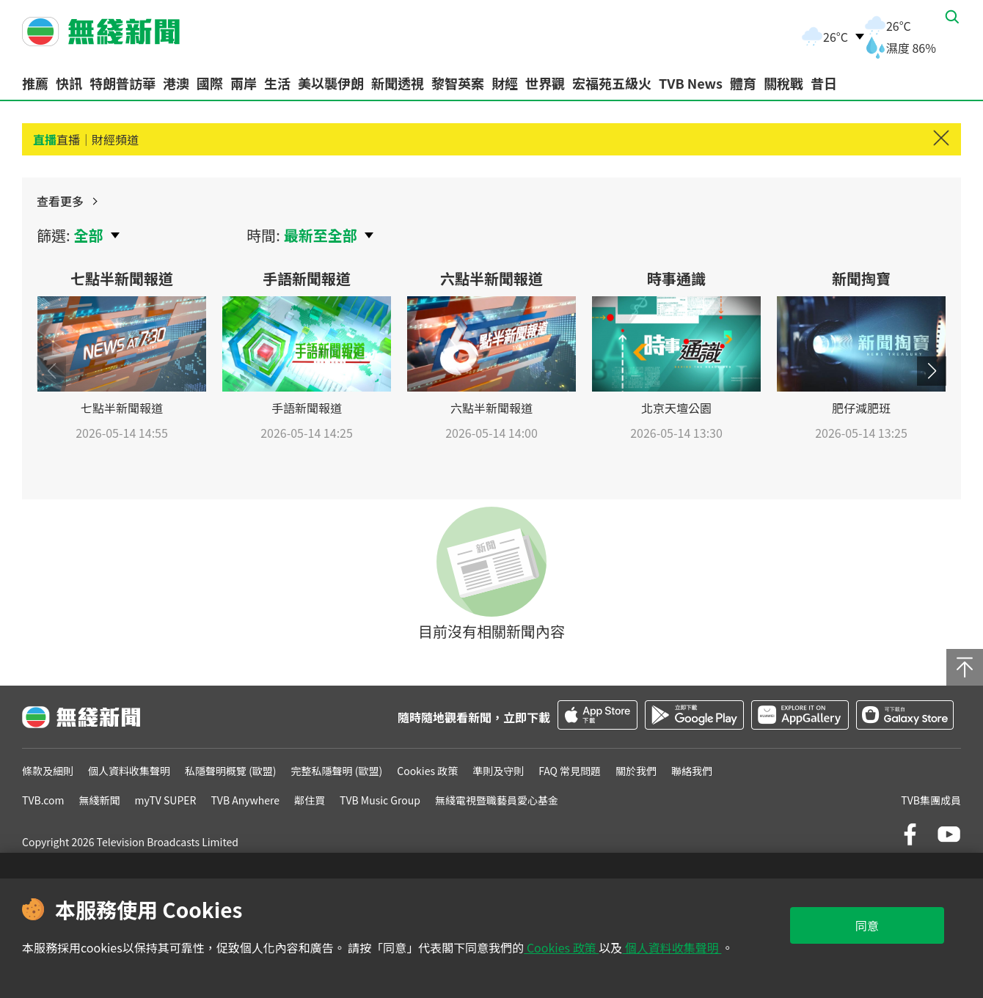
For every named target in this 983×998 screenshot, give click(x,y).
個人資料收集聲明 (671, 947)
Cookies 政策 (561, 947)
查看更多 (910, 210)
